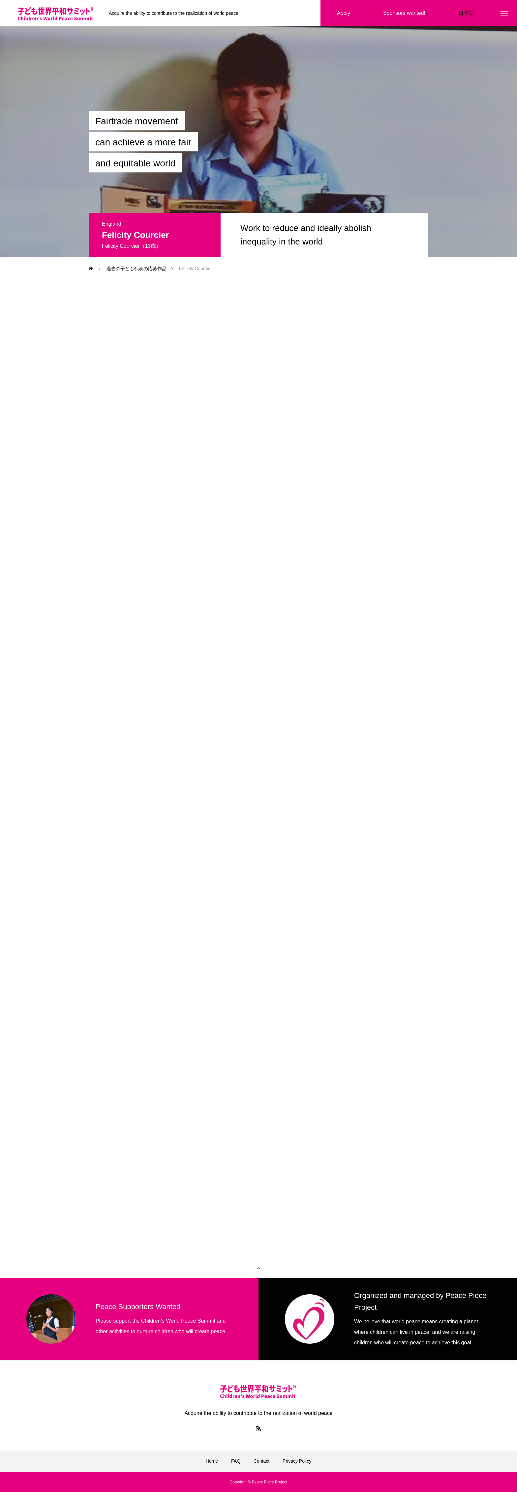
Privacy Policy (297, 1461)
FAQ (235, 1461)
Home (212, 1461)
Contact (261, 1461)
